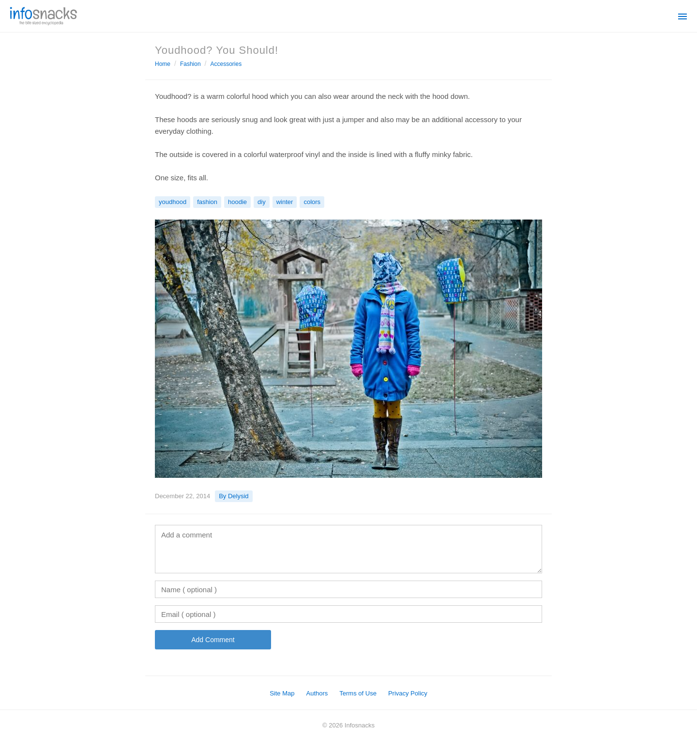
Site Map (282, 693)
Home (162, 64)
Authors (317, 693)
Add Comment (212, 640)
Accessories (226, 64)
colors (311, 201)
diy (262, 201)
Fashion (190, 64)
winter (284, 201)
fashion (207, 201)
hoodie (237, 201)
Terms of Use (358, 693)
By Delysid (233, 496)
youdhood (172, 201)
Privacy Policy (407, 693)
